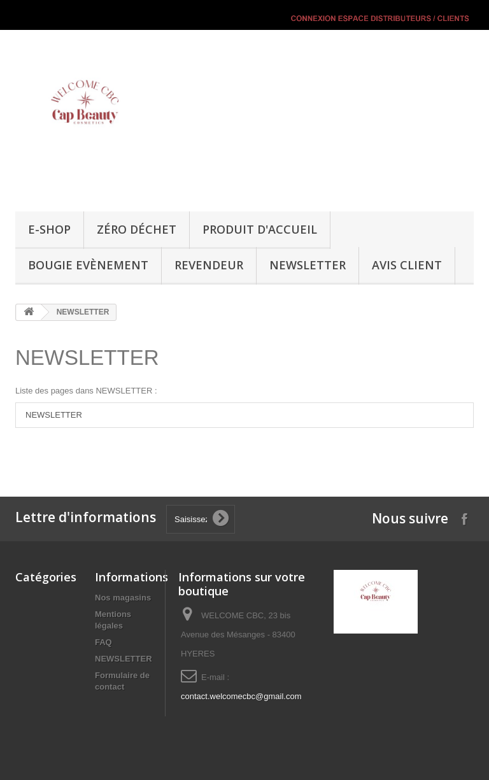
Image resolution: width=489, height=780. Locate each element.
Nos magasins (123, 597)
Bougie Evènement (88, 265)
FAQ (103, 642)
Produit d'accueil (259, 229)
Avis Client (407, 265)
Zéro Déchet (136, 229)
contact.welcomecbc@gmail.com (241, 696)
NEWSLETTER (307, 265)
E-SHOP (49, 229)
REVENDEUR (208, 265)
